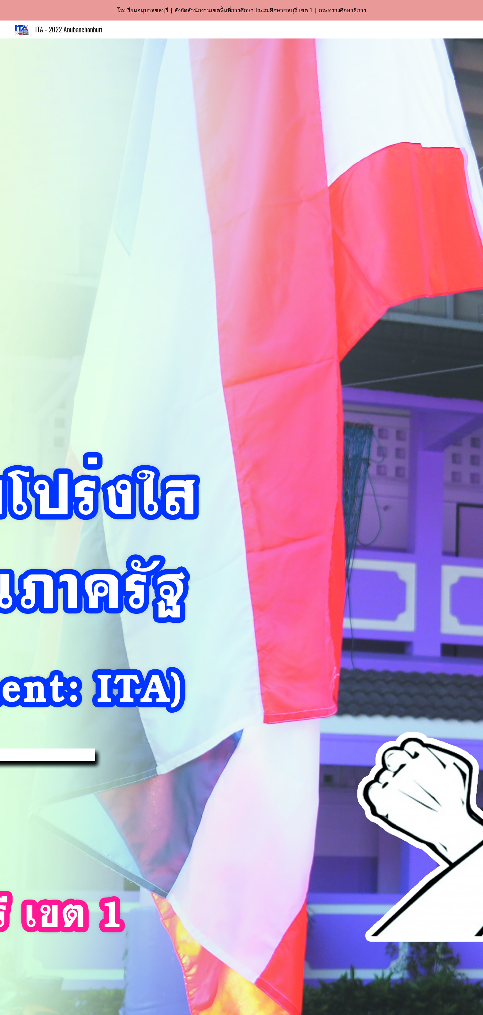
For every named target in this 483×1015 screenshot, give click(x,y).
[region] (241, 10)
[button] (241, 1003)
